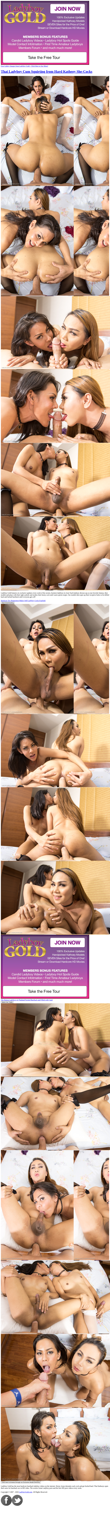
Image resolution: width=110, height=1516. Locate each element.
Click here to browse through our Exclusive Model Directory (21, 1482)
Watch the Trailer (7, 1002)
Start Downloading (8, 603)
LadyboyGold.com (25, 1492)
